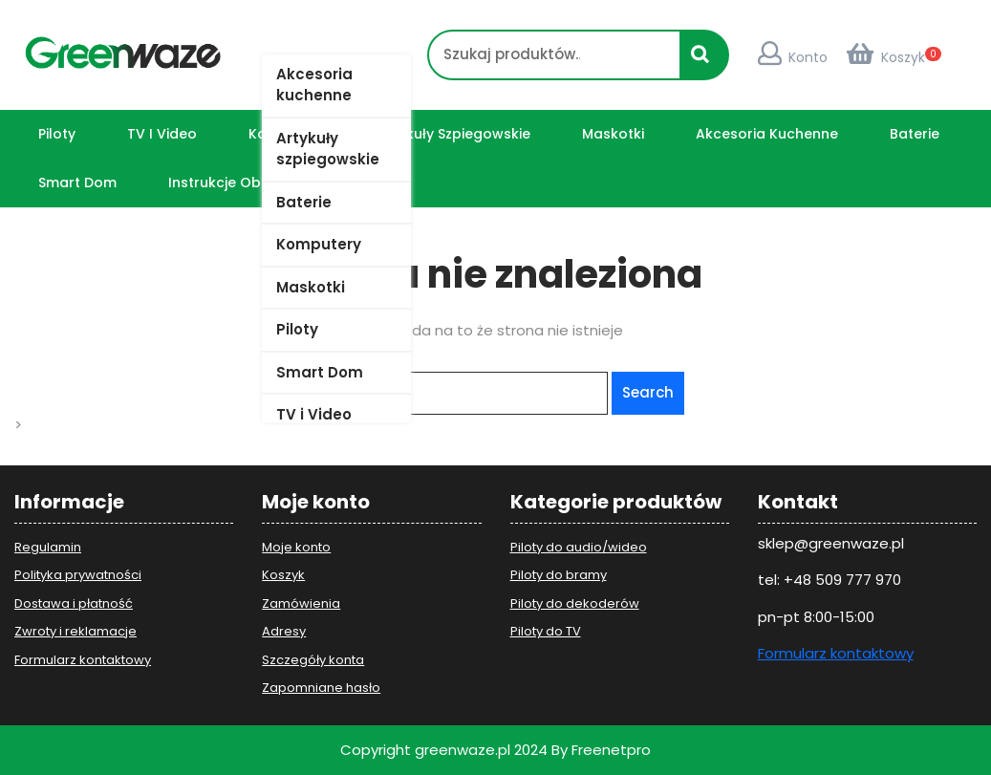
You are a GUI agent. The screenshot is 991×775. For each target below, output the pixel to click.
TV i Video (314, 414)
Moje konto (296, 547)
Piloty (297, 329)
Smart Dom (319, 372)
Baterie (304, 202)
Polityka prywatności (77, 575)
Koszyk (886, 57)
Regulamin (47, 547)
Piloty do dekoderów (574, 603)
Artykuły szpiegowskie (327, 149)
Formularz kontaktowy (82, 660)
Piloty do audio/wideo (578, 547)
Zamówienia (301, 603)
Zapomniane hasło (321, 687)
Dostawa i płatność (73, 603)
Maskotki (310, 287)
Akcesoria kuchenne (314, 85)
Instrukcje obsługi (230, 182)
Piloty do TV (545, 631)
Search (648, 392)
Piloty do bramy (558, 575)
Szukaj (705, 62)
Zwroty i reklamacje (75, 631)
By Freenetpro (601, 750)
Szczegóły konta (313, 660)
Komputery (318, 244)
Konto (793, 57)
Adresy (284, 631)
